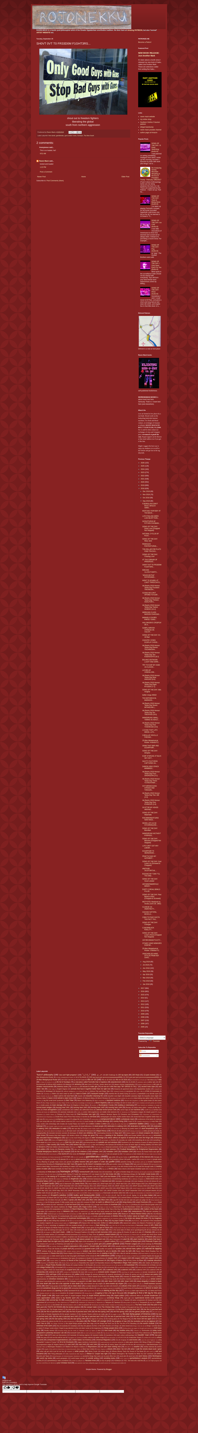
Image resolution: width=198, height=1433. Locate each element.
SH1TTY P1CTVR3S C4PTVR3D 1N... (150, 762)
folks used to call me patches (83, 1149)
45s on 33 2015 (107, 1079)
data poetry (74, 1126)
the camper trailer (90, 1307)
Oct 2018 (146, 498)
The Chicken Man (108, 1307)
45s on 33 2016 (121, 1080)
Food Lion (98, 1149)
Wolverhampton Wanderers (72, 1356)
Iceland (58, 1179)
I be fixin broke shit (109, 1174)
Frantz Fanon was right (151, 1151)
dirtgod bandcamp (146, 127)
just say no (62, 1193)
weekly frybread (149, 1346)
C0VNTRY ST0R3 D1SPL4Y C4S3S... (150, 641)
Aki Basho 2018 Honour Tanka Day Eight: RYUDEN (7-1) (151, 685)
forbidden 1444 (127, 1152)
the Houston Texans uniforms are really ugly (93, 1314)
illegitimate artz (76, 1179)
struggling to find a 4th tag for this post (109, 1293)
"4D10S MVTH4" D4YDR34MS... (149, 576)
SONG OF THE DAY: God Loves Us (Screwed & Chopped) (151, 863)
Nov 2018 (146, 494)
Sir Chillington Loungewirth (76, 1281)
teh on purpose (84, 1305)
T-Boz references (62, 1302)
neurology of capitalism (57, 1225)
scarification (84, 1269)
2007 (143, 1020)
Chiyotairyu (49, 1116)
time (99, 1330)
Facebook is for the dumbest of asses (133, 1142)
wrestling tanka (109, 1358)
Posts (143, 1051)
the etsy (93, 1309)
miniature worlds (111, 1214)
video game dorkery (132, 1342)
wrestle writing (93, 1358)
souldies (118, 1288)
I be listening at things (127, 1174)
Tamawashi (143, 1302)
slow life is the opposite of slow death (66, 1284)
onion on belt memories (99, 1232)
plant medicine (139, 1239)
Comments (145, 1056)
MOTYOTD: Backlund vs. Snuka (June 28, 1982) (151, 903)
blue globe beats (146, 1100)
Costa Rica (78, 1121)
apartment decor (128, 1089)
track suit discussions (59, 1335)
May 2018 (146, 971)
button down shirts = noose (143, 1107)
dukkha (101, 1135)
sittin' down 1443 (127, 1281)
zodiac (122, 1363)
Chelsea (59, 1114)
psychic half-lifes (135, 1246)
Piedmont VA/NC (58, 1239)
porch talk (51, 1244)
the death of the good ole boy (129, 1307)
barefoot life (113, 1093)
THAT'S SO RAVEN (55, 1307)
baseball (133, 1093)
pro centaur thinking (55, 1246)
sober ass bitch (104, 1286)
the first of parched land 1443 (55, 1312)
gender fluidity (123, 1157)
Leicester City (43, 1200)
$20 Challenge (110, 1075)
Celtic (78, 1112)
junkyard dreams (150, 1190)
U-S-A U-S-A (122, 1337)
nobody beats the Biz (119, 1227)
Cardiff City (147, 1109)
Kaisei (78, 1193)
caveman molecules (67, 1112)
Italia (160, 1181)
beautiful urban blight (151, 1096)
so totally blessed (91, 1286)
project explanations (71, 1246)
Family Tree (64, 1145)
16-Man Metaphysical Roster (64, 1077)
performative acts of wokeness (90, 1237)
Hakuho (145, 1164)
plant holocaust (114, 1239)
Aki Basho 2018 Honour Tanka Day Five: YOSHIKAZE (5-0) (151, 725)
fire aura (124, 1147)
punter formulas (41, 1248)
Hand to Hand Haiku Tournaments (47, 1166)
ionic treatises (139, 1181)
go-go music (93, 1159)
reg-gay (156, 1256)
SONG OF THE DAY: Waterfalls (150, 814)
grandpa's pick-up (140, 1162)
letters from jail (55, 1200)
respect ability (54, 1260)
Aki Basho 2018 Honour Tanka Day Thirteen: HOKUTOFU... (151, 600)
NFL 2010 (39, 1227)
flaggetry (133, 1147)
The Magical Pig (125, 1319)
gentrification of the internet (140, 1157)
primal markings (146, 1244)
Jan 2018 (146, 984)
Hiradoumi (152, 1169)
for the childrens (81, 1152)
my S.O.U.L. (136, 1220)
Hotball (157, 1172)
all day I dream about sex (102, 1084)
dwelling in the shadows (114, 1135)
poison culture (110, 1241)
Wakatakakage (140, 1344)
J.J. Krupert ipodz (46, 1183)
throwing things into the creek (67, 1330)
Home (83, 177)
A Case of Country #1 (46, 1082)
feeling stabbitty (146, 1144)
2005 (143, 1027)
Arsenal (58, 1091)
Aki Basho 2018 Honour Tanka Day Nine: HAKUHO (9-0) (151, 677)
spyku (82, 1290)
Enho (73, 1140)
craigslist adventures (143, 1121)
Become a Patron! (144, 42)
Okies (128, 1230)
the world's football (147, 1323)
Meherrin (66, 1211)
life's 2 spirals (69, 1200)
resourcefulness (99, 1258)
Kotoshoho (149, 1193)
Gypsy (127, 1164)
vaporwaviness (105, 1342)
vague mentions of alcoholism (87, 1342)
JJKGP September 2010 (133, 1190)
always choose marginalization (124, 1084)
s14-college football (43, 1267)
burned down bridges (44, 1107)
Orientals (148, 1232)
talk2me (135, 1302)
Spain (38, 1290)
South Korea (127, 1288)
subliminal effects (135, 1295)
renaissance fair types (68, 1258)
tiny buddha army (123, 1330)
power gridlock (112, 1244)
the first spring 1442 (102, 1312)
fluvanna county (64, 1149)
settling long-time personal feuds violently (59, 1276)
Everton (113, 1140)
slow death (44, 1284)
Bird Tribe (69, 1100)
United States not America (81, 1340)
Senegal (87, 1274)
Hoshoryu (136, 1172)
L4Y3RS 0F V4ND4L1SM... (148, 671)
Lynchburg (134, 1204)
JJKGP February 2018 (103, 1186)
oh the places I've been (96, 1230)
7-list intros (150, 1079)
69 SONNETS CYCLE (137, 1079)
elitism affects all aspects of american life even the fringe (129, 1138)
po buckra (99, 1241)
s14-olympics (79, 1267)
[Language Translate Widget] (152, 1038)
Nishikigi (66, 1227)
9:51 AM (43, 154)
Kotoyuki (157, 1193)
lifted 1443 (105, 1200)
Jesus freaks (92, 1183)
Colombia (86, 1119)
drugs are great (89, 1135)
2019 (143, 485)
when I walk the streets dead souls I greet (146, 1349)
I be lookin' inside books (146, 1174)
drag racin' (118, 1133)
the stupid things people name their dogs (80, 1323)
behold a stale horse (65, 1098)
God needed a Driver (117, 1159)
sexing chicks (114, 1277)
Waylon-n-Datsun (79, 1346)
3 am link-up (71, 1079)
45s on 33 (91, 1079)
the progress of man (119, 1321)
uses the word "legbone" (148, 1340)
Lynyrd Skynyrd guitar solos (149, 1204)
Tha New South (89, 135)
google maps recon (56, 1162)
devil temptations (148, 1128)
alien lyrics (88, 1084)
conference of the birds (145, 1119)
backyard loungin (97, 1094)
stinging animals (44, 1293)
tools (98, 1333)
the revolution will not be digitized (143, 1321)
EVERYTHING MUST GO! (55, 1142)
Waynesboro (92, 1347)
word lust (132, 1356)
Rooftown (156, 1263)
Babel (54, 1093)
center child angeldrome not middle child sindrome (100, 1112)
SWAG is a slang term (103, 1300)
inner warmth (57, 1181)
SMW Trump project (51, 1286)
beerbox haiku (41, 1098)
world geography (61, 1358)
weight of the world (50, 1349)
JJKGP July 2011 (45, 1188)
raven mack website (147, 117)
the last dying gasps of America (136, 1314)
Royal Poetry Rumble (54, 1265)
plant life (126, 1239)
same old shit (142, 1267)
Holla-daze (52, 1172)
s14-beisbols (142, 1265)
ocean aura (80, 1230)
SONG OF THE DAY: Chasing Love (150, 555)
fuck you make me (149, 1154)
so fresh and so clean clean (71, 1286)
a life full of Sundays (62, 1082)
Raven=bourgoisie (42, 1253)
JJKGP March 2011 (122, 1188)
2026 (143, 463)
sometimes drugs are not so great (55, 1288)
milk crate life (83, 1214)
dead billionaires (86, 1126)
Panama (83, 1234)
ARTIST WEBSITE (43, 33)
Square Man (90, 1290)
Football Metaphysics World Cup (48, 1152)
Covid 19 (131, 1121)
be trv (49, 1096)
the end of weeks (83, 1309)
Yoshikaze (117, 1360)
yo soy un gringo (105, 1360)
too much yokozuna (89, 1333)
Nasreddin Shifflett (100, 1223)
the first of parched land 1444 (80, 1312)
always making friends (144, 1084)
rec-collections (103, 1256)
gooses (69, 1162)
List (46, 1202)
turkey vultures (88, 1337)
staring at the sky (111, 1290)
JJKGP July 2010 (156, 1186)
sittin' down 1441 (94, 1281)
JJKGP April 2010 (106, 1183)
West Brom (61, 1349)
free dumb (52, 135)
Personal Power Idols (110, 1237)
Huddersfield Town (41, 1174)
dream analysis (144, 1133)
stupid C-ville (46, 1295)
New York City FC (114, 1225)
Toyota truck (157, 1333)
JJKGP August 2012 (155, 1183)
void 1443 (82, 1344)
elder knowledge (98, 1138)
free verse (73, 1154)
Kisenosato (107, 1193)
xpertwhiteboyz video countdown (58, 1360)
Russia (68, 1265)
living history (127, 1202)
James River (79, 1184)
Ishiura (154, 1181)
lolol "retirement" (58, 1204)
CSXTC (82, 1124)
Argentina (39, 1091)
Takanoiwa (91, 1302)
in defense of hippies (137, 1179)
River (141, 1260)
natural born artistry (129, 1223)
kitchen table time (119, 1193)
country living (118, 1121)
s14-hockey (69, 1267)
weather (137, 1347)
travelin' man (143, 1335)
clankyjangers (104, 1116)
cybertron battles (136, 1124)
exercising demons (89, 1142)
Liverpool (86, 1202)
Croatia (62, 1124)
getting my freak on (51, 1159)
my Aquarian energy (117, 1218)
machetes (47, 1207)
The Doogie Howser (56, 1309)
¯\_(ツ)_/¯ (86, 1075)
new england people (75, 1225)
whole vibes (105, 1351)
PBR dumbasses (125, 1234)
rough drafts (40, 1265)
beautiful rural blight (114, 1096)
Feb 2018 (146, 981)
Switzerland (40, 1302)
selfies (77, 1274)
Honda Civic (98, 1172)
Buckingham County (106, 1105)
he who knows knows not (127, 1166)
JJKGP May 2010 (152, 1188)
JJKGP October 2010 (114, 1190)
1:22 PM (43, 167)
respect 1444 (153, 1258)
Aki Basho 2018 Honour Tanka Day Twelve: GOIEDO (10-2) (151, 607)
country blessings (103, 1121)
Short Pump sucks (110, 1279)
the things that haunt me (105, 1323)
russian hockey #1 (79, 1265)
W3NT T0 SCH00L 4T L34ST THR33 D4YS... (151, 581)
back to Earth (81, 1094)
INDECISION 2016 (152, 1179)
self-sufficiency (66, 1274)
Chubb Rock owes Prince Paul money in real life (71, 1116)
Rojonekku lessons (103, 1263)
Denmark (116, 1128)
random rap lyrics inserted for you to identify (100, 1251)
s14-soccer (110, 1267)
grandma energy (126, 1162)
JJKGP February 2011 (85, 1186)
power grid (98, 1244)
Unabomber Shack (135, 1337)
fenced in (42, 1147)
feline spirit (158, 1144)
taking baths (126, 1302)
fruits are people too (113, 1154)
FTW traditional (126, 1154)
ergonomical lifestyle (91, 1140)
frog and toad (100, 1154)
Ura (117, 1340)
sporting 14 (59, 1291)
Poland (121, 1241)
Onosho (126, 1232)
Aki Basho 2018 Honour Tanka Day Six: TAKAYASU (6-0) (151, 712)
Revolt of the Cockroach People (80, 1260)
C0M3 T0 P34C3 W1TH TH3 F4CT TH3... (151, 918)
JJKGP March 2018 (138, 1188)
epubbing (79, 1140)
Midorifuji (61, 1214)
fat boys (88, 1144)
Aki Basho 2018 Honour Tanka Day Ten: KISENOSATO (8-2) (151, 655)
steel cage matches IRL (140, 1290)
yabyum (80, 1360)
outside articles (49, 1234)
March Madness (78, 1209)
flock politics (41, 1149)
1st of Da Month (80, 1077)
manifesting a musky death (151, 1207)
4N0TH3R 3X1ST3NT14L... (149, 870)
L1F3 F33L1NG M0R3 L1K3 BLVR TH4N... (150, 517)
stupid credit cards (62, 1295)
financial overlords (112, 1147)
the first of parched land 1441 (129, 1309)
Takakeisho (82, 1302)
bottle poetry (45, 1105)
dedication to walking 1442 (140, 1126)
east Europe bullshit (134, 1135)
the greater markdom (69, 1314)
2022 (143, 476)
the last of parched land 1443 (93, 1316)
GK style (70, 1159)
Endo (53, 1140)
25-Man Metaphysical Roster (46, 1080)
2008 (143, 1017)
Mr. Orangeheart (60, 1218)
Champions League (136, 1112)
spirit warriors (47, 1290)
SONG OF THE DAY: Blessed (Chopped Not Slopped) (151, 841)
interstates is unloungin (123, 1181)
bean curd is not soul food (64, 1096)
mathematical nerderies (131, 1209)
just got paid (52, 1193)
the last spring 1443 (59, 1319)
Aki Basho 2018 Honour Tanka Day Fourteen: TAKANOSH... (151, 588)
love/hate (114, 1204)
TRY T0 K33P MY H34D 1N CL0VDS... (151, 666)
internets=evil (106, 1181)
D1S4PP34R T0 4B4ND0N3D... (148, 852)
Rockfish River (53, 1263)
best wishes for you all (125, 1098)
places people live (86, 1239)
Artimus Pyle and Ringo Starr (100, 1091)
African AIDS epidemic (55, 1084)
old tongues (46, 1232)
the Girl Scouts (157, 1311)
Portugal (88, 1244)
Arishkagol (49, 1091)
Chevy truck (70, 1114)
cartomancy (53, 1112)
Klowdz (131, 1193)
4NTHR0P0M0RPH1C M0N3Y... (150, 885)
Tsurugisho (71, 1337)
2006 (143, 1024)
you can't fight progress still (154, 1360)
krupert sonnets (41, 1195)
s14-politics (89, 1267)
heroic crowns (93, 1169)
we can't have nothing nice (111, 1347)
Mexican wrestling (152, 1211)
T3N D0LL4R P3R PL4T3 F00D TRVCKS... (151, 550)
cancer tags (124, 1109)
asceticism (129, 1091)
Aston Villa (139, 1091)
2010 (143, 1011)
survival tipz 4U (55, 1300)
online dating (117, 1232)
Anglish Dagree (62, 1089)
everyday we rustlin (125, 1140)
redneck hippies (146, 1256)
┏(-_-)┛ (99, 1075)
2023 (143, 472)
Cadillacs (76, 1109)
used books (133, 1340)
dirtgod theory (101, 1131)
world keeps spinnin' (78, 1358)
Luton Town (125, 1204)
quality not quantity (106, 1248)
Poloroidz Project (152, 1241)
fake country (51, 1145)
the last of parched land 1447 (144, 1316)
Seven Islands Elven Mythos (97, 1276)
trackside (73, 1335)
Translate (153, 1041)
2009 (143, 1014)
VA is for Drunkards (67, 1342)
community (95, 1119)
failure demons (154, 1142)
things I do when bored (122, 1326)
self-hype (53, 1274)
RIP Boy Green (131, 1260)
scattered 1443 (126, 1270)
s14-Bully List (154, 1265)
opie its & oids (136, 1232)
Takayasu (108, 1302)
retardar (63, 1260)
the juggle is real (115, 1314)
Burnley (128, 1107)
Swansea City (118, 1300)
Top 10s (105, 1333)
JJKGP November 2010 (76, 1190)
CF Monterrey (123, 1112)
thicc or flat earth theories (102, 1326)
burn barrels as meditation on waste (149, 1105)
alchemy (78, 1084)
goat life (103, 1159)
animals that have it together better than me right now (90, 1089)
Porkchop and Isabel (63, 1244)
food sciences (111, 1149)
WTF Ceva (123, 1358)
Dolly (157, 1131)
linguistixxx (39, 1202)
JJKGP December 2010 (47, 1186)
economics (158, 1135)
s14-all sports (117, 1265)
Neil (46, 1225)
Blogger (109, 1369)
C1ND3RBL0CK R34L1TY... (148, 929)
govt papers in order (97, 1162)
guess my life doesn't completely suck (92, 1164)
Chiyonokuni (155, 1114)
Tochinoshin (146, 1330)
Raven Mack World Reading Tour (147, 1251)
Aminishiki (75, 1086)
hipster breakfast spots (137, 1169)
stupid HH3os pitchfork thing (99, 1295)
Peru (122, 1237)
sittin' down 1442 (111, 1281)
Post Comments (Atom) (55, 181)
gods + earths (131, 1159)
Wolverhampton (56, 1356)
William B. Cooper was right (97, 1354)
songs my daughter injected (105, 1288)
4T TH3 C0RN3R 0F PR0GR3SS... (149, 561)
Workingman (157, 1356)
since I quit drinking (46, 1281)
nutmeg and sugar (56, 1230)
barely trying (124, 1093)
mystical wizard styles (60, 1223)
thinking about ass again (130, 1328)
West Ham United (88, 1349)
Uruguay (123, 1340)
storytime (63, 1293)
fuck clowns (137, 1154)
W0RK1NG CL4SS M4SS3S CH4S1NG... (151, 613)
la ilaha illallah (147, 1195)
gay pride (112, 1157)
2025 (143, 466)
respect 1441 (112, 1258)
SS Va (99, 1290)
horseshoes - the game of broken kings (117, 1172)
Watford (68, 1346)
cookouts (159, 1119)
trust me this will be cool (57, 1337)
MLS (151, 1214)
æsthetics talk (142, 1082)
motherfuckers (153, 1216)
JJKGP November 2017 (95, 1190)
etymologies (104, 1140)
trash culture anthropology (125, 1335)
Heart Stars (68, 1169)
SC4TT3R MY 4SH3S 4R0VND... (150, 808)
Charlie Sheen (50, 1114)
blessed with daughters (131, 1100)
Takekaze (117, 1302)
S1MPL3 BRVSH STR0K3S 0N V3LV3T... (148, 630)
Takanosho (99, 1302)
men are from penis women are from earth (105, 1211)
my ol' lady (104, 1221)
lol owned (47, 1204)
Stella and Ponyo (156, 1290)
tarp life (152, 1302)
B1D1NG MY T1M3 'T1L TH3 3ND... (151, 875)
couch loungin (89, 1121)
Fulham (159, 1154)
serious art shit (137, 1274)
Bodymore (90, 1103)
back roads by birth (66, 1093)
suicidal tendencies (151, 1295)
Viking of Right (147, 1342)
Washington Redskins (55, 1346)
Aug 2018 (146, 962)
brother (94, 1105)
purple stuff (66, 1249)
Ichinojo (65, 1179)
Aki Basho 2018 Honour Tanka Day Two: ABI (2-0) (151, 795)
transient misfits (98, 1335)
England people (62, 1140)
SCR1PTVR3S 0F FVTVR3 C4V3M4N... (151, 522)
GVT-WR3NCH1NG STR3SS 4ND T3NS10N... (149, 788)
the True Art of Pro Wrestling (126, 1323)
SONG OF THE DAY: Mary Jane (150, 540)
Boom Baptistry (101, 1103)
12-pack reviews (150, 1075)
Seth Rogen (39, 1276)
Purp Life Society (54, 1248)
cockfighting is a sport (62, 1119)
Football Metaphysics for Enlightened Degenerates (139, 1149)
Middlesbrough (51, 1214)
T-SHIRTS (72, 1302)
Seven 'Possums (81, 1276)
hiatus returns (122, 1169)
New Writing (100, 1225)
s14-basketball (129, 1265)
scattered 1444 (141, 1269)
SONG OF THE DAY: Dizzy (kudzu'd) (155, 291)
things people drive (111, 1328)
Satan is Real (47, 1269)
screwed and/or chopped (107, 1272)
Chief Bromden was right (86, 1114)
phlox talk (140, 1237)
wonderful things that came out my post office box (99, 1356)
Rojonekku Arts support (87, 1263)
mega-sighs (40, 1211)
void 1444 (93, 1344)
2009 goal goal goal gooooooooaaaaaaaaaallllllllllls (106, 1077)
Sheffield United (149, 1276)
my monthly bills (90, 1221)
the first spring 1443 (121, 1312)
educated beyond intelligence (50, 1138)
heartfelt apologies (80, 1169)
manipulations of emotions (61, 1209)
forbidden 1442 (97, 1152)
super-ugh (127, 1298)
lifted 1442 (93, 1200)
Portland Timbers (78, 1244)
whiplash (69, 1351)
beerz (51, 1098)
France (139, 1151)
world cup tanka (46, 1358)
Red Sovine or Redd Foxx (131, 1256)
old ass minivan (152, 1230)
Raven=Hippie (68, 1253)
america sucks (62, 1087)
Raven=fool (55, 1253)
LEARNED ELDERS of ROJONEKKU (105, 1197)
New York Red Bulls (128, 1225)
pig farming (72, 1239)
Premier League (131, 1244)
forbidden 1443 (112, 1152)
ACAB (133, 1082)
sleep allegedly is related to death (149, 1281)
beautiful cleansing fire (94, 1096)
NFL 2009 (154, 1225)
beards (80, 1096)
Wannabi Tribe (40, 1346)
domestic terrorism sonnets (58, 1133)
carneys (156, 1109)
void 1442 (71, 1344)
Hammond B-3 (155, 1164)
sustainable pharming (87, 1300)
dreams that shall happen (57, 1135)
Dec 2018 (146, 491)
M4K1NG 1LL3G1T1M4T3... (150, 571)
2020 (143, 482)
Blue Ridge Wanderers (49, 1103)
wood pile (123, 1356)
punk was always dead (151, 1246)
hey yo (104, 1169)
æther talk (151, 1082)
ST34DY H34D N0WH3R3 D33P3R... (152, 944)
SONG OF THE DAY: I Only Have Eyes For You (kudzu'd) (156, 265)
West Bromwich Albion (73, 1349)
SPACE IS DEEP (152, 1288)
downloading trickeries (104, 1133)
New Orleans (90, 1225)
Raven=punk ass (93, 1253)
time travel (108, 1330)
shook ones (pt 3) (96, 1279)
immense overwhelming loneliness (116, 1179)
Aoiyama (117, 1089)
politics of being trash (133, 1241)
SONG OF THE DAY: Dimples (150, 752)
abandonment (116, 1082)
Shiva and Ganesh (73, 1279)
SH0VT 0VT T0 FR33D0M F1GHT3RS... (151, 566)
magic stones (73, 1207)
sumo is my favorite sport (66, 1298)
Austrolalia (155, 1091)
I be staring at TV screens (56, 1176)
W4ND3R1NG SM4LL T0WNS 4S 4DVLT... (150, 719)
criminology (52, 1124)
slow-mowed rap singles (114, 1284)
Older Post (125, 177)
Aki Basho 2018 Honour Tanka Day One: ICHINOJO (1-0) (151, 802)
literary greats (54, 1202)
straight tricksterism (75, 1293)
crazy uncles (40, 1124)
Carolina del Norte (41, 1112)
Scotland (66, 1272)
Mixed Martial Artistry (138, 1214)
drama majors (130, 1133)
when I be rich (121, 1349)
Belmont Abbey (90, 1098)
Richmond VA (101, 1260)
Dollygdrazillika (41, 1133)
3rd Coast (81, 1079)
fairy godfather (40, 1144)
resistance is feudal (84, 1258)
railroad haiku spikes (133, 1249)
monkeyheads (64, 1216)
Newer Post (41, 177)
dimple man (60, 1131)
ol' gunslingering (138, 1230)
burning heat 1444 (115, 1107)
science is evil (54, 1272)
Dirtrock (113, 1131)
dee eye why (76, 1128)
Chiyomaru (146, 1114)
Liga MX (115, 1200)
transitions (109, 1335)
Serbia (127, 1274)
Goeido (142, 1159)
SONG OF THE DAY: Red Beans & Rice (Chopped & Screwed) (151, 897)
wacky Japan (114, 1344)
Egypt (87, 1138)
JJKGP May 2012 (58, 1190)
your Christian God (64, 1363)
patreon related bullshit (107, 1234)
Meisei (76, 1211)
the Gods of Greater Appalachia (49, 1314)
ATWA (147, 1091)
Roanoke (43, 1263)
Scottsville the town (77, 1272)
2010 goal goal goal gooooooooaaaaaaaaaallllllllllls (142, 1077)
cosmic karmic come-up (64, 1121)
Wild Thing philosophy (55, 1353)
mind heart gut (96, 1214)
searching (124, 1272)
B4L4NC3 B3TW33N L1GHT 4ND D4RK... (151, 661)
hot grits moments (147, 1172)
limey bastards (155, 1200)
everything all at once (142, 1140)
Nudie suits (43, 1230)
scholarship (40, 1272)
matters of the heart (151, 1209)
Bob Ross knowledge (78, 1103)
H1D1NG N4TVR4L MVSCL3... (149, 913)
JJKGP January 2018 (139, 1186)
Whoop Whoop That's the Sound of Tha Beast (127, 1351)
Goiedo (148, 1159)
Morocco (88, 1216)
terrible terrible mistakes (108, 1305)
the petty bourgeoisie (68, 1321)
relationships (41, 1258)
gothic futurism (80, 1162)
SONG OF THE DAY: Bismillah (150, 829)
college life (75, 1119)
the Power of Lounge (97, 1321)
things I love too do (138, 1326)
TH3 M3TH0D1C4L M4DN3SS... (149, 699)
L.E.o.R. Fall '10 (116, 1195)
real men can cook (156, 1253)
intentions (67, 1181)
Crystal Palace (72, 1124)
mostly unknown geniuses (101, 1216)
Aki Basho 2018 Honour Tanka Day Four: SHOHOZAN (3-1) (151, 774)
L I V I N (104, 1195)
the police (80, 1321)
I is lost (73, 1176)
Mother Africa (118, 1216)
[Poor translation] (15, 1387)
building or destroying (126, 1105)
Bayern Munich (40, 1096)
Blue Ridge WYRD (64, 1103)
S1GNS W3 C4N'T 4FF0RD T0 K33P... (150, 594)
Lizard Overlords (142, 1202)
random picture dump (73, 1251)
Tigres (93, 1330)
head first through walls (145, 1166)
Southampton (138, 1288)
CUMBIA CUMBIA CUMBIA (97, 1124)
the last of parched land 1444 (119, 1316)
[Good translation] (6, 1387)
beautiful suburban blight (133, 1096)
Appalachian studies (144, 1089)
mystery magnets (45, 1223)
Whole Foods (92, 1351)
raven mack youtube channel (150, 130)
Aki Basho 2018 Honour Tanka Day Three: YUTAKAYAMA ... (151, 781)
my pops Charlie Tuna (120, 1221)
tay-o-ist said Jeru (45, 1305)
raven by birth (126, 1251)
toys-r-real (43, 1335)
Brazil (68, 1105)
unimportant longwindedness (57, 1340)
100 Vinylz (136, 1075)
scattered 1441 (96, 1270)
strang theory (88, 1293)
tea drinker (56, 1305)
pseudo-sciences (121, 1246)
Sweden (127, 1300)
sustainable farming (71, 1300)
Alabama (68, 1084)
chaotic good (150, 1112)
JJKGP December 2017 (67, 1186)
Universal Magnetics (103, 1340)
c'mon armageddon (50, 1110)
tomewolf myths (75, 1333)
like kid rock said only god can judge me (134, 1200)
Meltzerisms (84, 1211)
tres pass (44, 1337)
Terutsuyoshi (129, 1305)
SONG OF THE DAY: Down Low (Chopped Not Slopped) (151, 529)
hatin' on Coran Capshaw (108, 1166)
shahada (126, 1276)
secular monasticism (149, 1272)
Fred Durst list (41, 1154)
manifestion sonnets (43, 1209)
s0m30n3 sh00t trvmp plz (103, 1265)
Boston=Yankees (140, 1103)
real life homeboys (132, 1253)
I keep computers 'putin (89, 1176)
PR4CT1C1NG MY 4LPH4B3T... (149, 857)
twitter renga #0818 (149, 695)
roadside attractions (154, 1260)
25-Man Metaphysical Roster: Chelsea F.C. (151, 949)
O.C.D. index (69, 1230)
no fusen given (89, 1227)
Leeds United (158, 1197)
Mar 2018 (146, 978)
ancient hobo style (148, 1087)
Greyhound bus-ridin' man (64, 1164)
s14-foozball (59, 1267)
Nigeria (48, 1227)
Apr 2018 (146, 974)
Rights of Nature (116, 1260)
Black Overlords (99, 1100)
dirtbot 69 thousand (86, 1131)
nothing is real (156, 1228)
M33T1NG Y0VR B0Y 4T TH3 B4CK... (151, 512)
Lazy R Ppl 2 (64, 1197)
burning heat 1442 (80, 1107)
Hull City (52, 1174)
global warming (81, 1159)
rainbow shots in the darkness (52, 1251)
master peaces (93, 1209)
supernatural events (142, 1298)
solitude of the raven (128, 1286)
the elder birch (70, 1309)
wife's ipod (149, 1351)
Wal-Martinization (153, 1344)
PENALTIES (135, 1234)
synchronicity (50, 1302)
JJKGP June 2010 (75, 1188)
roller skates (146, 1263)
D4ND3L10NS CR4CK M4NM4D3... (150, 767)
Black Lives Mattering (84, 1100)
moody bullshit (78, 1216)
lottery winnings (85, 1204)
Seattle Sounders (135, 1272)
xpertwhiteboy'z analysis (138, 1358)
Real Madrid (144, 1253)
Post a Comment (46, 172)
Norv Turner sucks (133, 1227)
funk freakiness (42, 1157)
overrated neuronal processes (68, 1234)
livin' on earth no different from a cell (105, 1202)
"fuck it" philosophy (44, 1075)
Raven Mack (44, 161)
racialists (118, 1249)
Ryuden (90, 1265)
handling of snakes (69, 1166)
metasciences (137, 1211)
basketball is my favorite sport (148, 1093)
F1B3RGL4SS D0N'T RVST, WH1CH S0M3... (150, 506)
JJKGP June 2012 (106, 1188)
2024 (143, 469)
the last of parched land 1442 (67, 1316)
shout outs (145, 1279)
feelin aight (134, 1144)
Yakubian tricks (90, 1361)
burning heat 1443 (98, 1107)
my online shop (145, 119)
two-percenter (111, 1337)
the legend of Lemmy (96, 1319)
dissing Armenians (135, 1131)
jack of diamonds (65, 1183)
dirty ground (123, 1131)
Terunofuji (120, 1305)
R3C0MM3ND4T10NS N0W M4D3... (150, 819)
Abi (127, 1082)
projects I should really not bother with (97, 1246)
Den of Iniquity (106, 1128)
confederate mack (127, 1119)
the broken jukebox (73, 1307)
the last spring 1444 (78, 1319)
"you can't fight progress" (68, 1075)
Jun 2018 (146, 968)
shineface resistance (56, 1279)
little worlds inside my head (71, 1202)
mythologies (73, 1223)
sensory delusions (99, 1274)
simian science (156, 1279)
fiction (74, 1147)
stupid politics (119, 1295)
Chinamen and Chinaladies (130, 1114)
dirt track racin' (71, 1131)
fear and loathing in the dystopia (103, 1144)
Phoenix (149, 1237)
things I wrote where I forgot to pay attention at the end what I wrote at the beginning (73, 1328)
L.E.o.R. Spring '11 (132, 1195)
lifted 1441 (82, 1200)
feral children (53, 1147)
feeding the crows (122, 1144)
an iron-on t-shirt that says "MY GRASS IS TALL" (119, 1087)
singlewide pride (60, 1281)
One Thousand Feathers (79, 1232)
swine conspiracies (138, 1300)
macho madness (59, 1207)
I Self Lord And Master (107, 1176)
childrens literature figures (108, 1114)
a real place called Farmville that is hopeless (90, 1082)
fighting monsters (84, 1147)
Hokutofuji (41, 1172)
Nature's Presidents (146, 1223)
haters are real (93, 1166)
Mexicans (39, 1214)
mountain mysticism (43, 1218)
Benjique (113, 1098)
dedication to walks (59, 1128)
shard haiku (136, 1277)
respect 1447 (41, 1260)
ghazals (63, 1159)
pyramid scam (90, 1249)
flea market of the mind (147, 1147)
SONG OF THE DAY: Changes (150, 923)
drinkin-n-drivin (74, 1135)
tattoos (159, 1302)
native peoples (113, 1223)
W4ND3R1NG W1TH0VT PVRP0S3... (151, 834)
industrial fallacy (42, 1181)
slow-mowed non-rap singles (93, 1283)
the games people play (140, 1312)
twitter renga (100, 1337)
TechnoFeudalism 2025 (69, 1305)
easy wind (148, 1135)
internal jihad (77, 1181)
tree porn (158, 1335)
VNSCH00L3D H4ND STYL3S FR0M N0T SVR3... (150, 956)
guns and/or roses (70, 135)
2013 (143, 1001)
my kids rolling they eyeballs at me (58, 1220)
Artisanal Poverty (119, 1091)
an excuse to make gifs (88, 1087)
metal (125, 1211)
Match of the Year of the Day (110, 1209)
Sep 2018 (146, 501)
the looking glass (111, 1319)
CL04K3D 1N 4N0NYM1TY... (148, 908)
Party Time (92, 1234)
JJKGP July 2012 (59, 1188)
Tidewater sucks (84, 1330)
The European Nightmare (106, 1309)
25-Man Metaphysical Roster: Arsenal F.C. (150, 741)
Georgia (156, 1157)
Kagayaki (71, 1193)
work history (142, 1356)
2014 (143, 998)
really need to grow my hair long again (64, 1256)
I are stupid (95, 1174)
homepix (80, 135)
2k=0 (63, 1079)
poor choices (40, 1244)
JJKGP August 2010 (138, 1183)
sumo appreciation (43, 1298)
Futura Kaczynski (55, 1157)
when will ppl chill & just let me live (52, 1351)
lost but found (72, 1204)
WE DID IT (128, 1346)
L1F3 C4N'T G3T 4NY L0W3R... (150, 847)
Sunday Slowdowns (87, 1298)
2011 (143, 1007)
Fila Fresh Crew (99, 1147)
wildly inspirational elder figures (74, 1353)
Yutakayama (114, 1363)
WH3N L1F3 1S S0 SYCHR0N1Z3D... (150, 824)
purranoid (78, 1248)
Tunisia (79, 1337)
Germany (39, 1159)
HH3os (111, 1169)
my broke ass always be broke (136, 1218)
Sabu (133, 1267)
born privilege (115, 1103)
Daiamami (153, 1124)
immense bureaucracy (94, 1179)
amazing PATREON (134, 30)
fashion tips (78, 1145)
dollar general (147, 1131)
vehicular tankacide (117, 1342)
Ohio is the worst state (116, 1230)
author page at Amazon (148, 132)
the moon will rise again (143, 1319)
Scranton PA (91, 1272)
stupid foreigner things (78, 1295)
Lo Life (154, 1202)
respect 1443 (140, 1258)
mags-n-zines (87, 1207)
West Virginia (101, 1349)
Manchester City (118, 1207)
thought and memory (146, 1328)
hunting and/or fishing (64, 1174)
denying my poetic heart (130, 1128)
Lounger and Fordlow (101, 1204)
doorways (73, 1133)
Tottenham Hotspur (125, 1333)
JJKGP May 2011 (42, 1190)
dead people (99, 1126)
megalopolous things (54, 1211)
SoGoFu (116, 1286)
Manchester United (133, 1207)
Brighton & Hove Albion (81, 1105)
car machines (135, 1110)
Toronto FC (113, 1333)
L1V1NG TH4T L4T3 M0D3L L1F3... (149, 731)
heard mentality (56, 1169)
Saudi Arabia (60, 1269)
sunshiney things (113, 1298)
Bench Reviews (103, 1098)
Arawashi (157, 1089)
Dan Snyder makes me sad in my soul (57, 1126)
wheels (109, 1349)
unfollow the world (149, 1337)
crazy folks (155, 1121)
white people (79, 1351)
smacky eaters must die (134, 1283)
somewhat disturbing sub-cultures (83, 1288)
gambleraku (60, 135)
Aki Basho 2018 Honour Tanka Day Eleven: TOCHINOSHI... (151, 647)
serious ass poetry (151, 1274)
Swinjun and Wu (153, 1300)
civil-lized (93, 1117)
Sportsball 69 (72, 1290)
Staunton (127, 1290)
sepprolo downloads (114, 1274)
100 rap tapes (123, 1075)
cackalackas (66, 1109)
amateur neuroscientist (44, 1087)
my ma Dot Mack (77, 1220)
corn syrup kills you (46, 1121)
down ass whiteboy (86, 1133)
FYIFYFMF (66, 1157)
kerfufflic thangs (87, 1193)
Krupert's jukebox (58, 1195)
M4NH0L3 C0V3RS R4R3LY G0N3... (149, 618)
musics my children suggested (99, 1218)
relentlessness (54, 1258)
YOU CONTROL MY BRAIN (46, 1363)
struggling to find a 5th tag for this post (144, 1293)
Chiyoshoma (40, 1116)
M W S (38, 1207)
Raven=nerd (80, 1253)
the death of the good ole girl (151, 1307)
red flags (118, 1256)
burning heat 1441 (63, 1107)
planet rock (101, 1239)
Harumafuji (82, 1166)
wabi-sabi (104, 1344)
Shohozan (85, 1279)
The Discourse (41, 1309)
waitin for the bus (127, 1344)
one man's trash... (59, 1232)
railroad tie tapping (153, 1248)
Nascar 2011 (86, 1223)
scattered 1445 (154, 1269)
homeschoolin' (84, 1172)
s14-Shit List (99, 1267)
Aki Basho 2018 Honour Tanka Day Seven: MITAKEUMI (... (151, 705)
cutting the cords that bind (118, 1124)
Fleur (158, 1147)
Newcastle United (142, 1225)
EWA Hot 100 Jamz (72, 1142)
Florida (52, 1149)
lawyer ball (52, 1197)
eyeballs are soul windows (107, 1142)
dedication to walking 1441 (117, 1126)
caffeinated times (87, 1109)
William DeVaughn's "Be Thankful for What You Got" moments (132, 1353)
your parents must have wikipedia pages (86, 1363)
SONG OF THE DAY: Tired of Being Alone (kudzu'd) (156, 200)
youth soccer (104, 1363)
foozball (67, 1152)
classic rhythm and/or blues (121, 1116)
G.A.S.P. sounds (78, 1157)
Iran (147, 1181)
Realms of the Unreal (87, 1256)
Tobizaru (136, 1330)
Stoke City (55, 1293)
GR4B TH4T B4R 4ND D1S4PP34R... (150, 747)
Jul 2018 (146, 965)
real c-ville (119, 1253)
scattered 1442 (111, 1270)
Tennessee (95, 1305)
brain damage (57, 1105)
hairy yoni (136, 1164)
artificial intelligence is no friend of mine (75, 1091)
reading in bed (107, 1253)
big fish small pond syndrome (53, 1100)
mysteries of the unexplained (152, 1220)
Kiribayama (97, 1193)
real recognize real (43, 1256)
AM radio (156, 1084)
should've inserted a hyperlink (129, 1279)
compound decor (107, 1119)
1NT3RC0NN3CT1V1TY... (151, 940)
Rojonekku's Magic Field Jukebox (126, 1263)
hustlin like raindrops (81, 1174)
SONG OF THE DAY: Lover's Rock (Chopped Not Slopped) (152, 935)
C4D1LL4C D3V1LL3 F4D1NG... (150, 736)
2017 (143, 988)
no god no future (103, 1228)
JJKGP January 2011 (122, 1186)
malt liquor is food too (104, 1207)
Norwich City (145, 1227)
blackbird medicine (113, 1100)
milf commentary (71, 1214)
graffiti (112, 1162)
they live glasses (86, 1326)
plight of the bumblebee (86, 1241)
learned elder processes (80, 1197)
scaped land (71, 1270)
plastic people (70, 1241)
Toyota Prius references (142, 1333)
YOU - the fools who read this (133, 1360)
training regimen (84, 1335)
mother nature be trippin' (136, 1216)
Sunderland (100, 1298)
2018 (143, 488)
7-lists (159, 1080)
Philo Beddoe (131, 1237)
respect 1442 (126, 1258)
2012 (143, 1004)
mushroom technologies (77, 1218)
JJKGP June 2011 (91, 1188)
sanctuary (151, 1267)
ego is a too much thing (73, 1138)
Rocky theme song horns (69, 1263)
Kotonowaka (139, 1193)
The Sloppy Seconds (57, 1323)
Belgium (79, 1098)
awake (38, 1093)
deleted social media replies (91, 1128)
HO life (159, 1169)
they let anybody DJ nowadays (67, 1326)
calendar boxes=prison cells (106, 1110)
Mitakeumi (125, 1214)
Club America (49, 1119)
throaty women (49, 1330)
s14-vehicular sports (123, 1267)
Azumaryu (47, 1093)
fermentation (65, 1147)
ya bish (73, 1360)
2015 (143, 995)
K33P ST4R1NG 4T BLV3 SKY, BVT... (151, 757)
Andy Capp (51, 1089)
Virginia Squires (59, 1344)
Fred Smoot (52, 1154)
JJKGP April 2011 (121, 1183)
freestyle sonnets (85, 1154)
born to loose (127, 1103)
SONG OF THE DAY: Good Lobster (150, 880)
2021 (143, 479)
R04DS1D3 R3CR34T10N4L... (150, 545)
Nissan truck (76, 1228)
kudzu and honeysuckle (84, 1195)
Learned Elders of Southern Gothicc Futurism (136, 1197)
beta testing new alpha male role (145, 1098)
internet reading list (92, 1181)
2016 (143, 991)
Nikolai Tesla (57, 1227)
